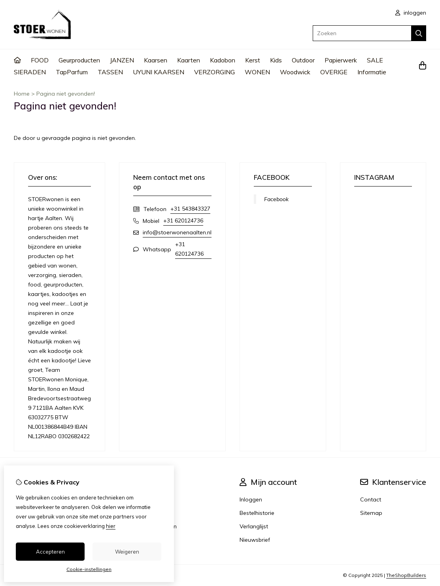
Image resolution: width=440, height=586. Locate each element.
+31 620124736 (183, 220)
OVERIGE (333, 72)
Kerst (252, 60)
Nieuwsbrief (255, 539)
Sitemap (371, 512)
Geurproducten (79, 60)
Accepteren (50, 551)
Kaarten (188, 60)
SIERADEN (30, 72)
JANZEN (122, 60)
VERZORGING (214, 72)
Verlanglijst (254, 526)
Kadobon (222, 60)
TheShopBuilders (406, 575)
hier (110, 526)
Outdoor (303, 60)
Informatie (371, 72)
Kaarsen (155, 60)
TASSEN (110, 72)
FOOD (40, 60)
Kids (276, 60)
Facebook (276, 199)
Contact (370, 499)
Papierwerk (341, 60)
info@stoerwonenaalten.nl (177, 232)
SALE (375, 60)
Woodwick (295, 72)
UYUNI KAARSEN (158, 72)
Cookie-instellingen (88, 569)
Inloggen (251, 499)
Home (22, 93)
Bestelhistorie (257, 512)
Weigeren (127, 551)
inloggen (410, 12)
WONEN (257, 72)
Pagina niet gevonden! (65, 93)
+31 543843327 (190, 208)
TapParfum (72, 72)
